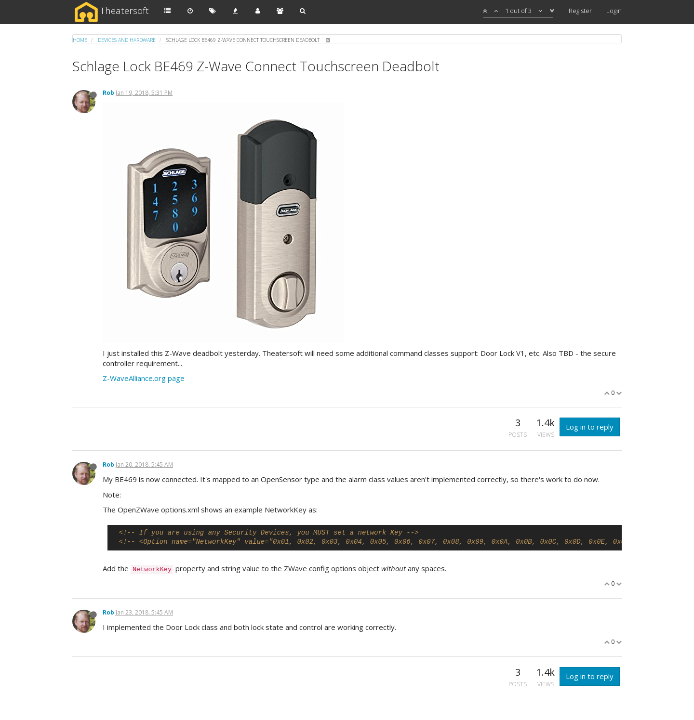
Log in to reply (590, 427)
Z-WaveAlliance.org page (144, 378)
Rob (108, 93)
